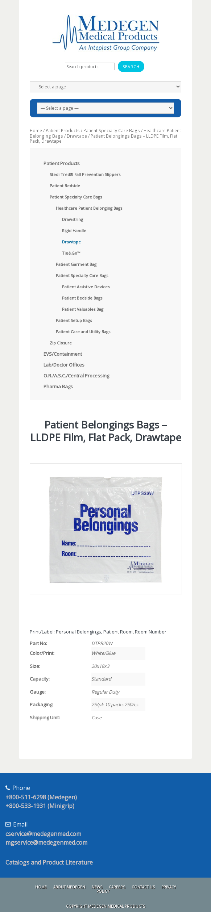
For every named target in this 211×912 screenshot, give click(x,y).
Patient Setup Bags (74, 320)
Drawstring (72, 219)
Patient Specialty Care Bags (111, 130)
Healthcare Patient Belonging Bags (89, 208)
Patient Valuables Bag (82, 309)
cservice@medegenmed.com (43, 834)
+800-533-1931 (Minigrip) (39, 806)
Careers (117, 887)
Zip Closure (61, 343)
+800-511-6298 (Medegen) (41, 797)
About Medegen (69, 887)
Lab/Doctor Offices (64, 364)
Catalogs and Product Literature (49, 862)
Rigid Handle (74, 230)
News (97, 887)
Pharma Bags (58, 386)
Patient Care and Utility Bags (83, 331)
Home (36, 130)
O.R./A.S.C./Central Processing (76, 375)
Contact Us (143, 887)
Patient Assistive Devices (85, 286)
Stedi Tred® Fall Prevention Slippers (85, 174)
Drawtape (77, 136)
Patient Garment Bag (76, 264)
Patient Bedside (65, 185)
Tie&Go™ (71, 253)
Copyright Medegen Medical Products (105, 906)
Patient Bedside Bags (82, 298)
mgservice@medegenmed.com (46, 842)
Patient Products (63, 130)
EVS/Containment (63, 354)
